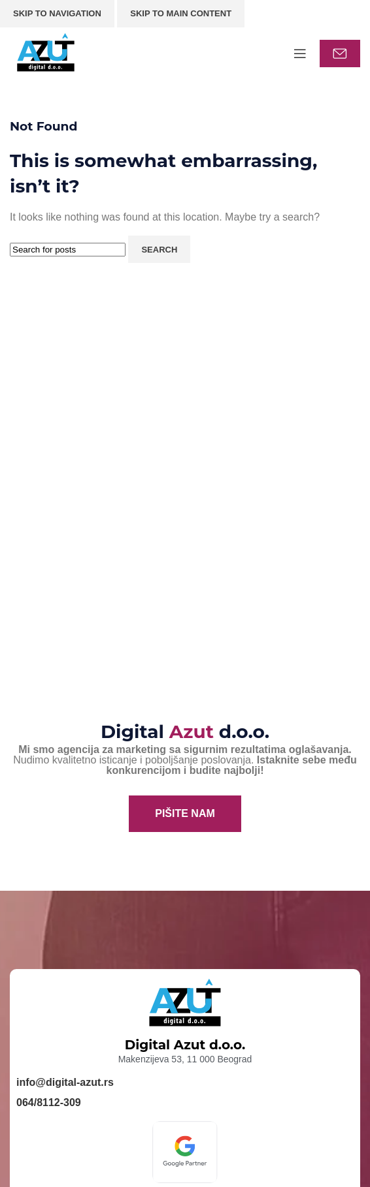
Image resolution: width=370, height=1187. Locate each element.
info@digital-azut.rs (65, 1082)
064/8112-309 (48, 1102)
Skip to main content (180, 13)
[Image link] (185, 1151)
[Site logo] (46, 52)
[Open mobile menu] (300, 53)
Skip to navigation (57, 13)
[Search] (68, 249)
